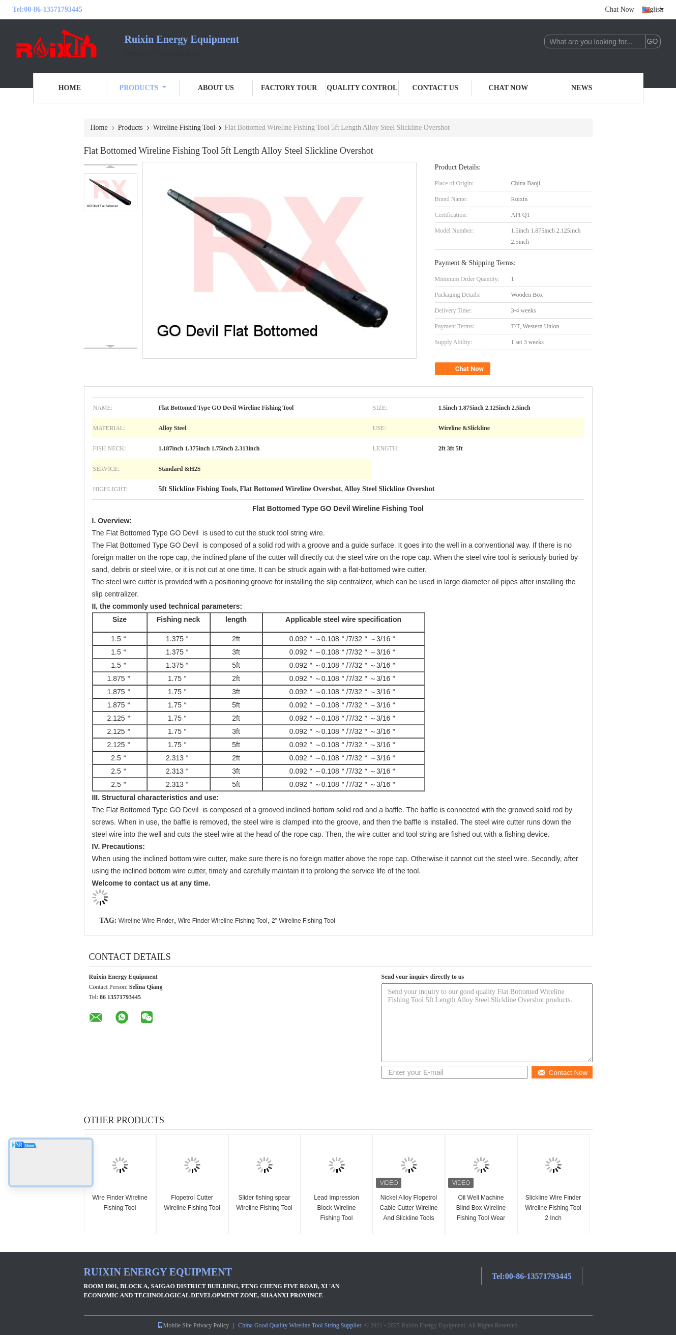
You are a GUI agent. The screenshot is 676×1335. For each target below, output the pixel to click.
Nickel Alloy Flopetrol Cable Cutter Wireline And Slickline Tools (408, 1208)
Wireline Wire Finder (146, 920)
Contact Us (435, 88)
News (581, 88)
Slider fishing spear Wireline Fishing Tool (264, 1202)
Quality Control (362, 88)
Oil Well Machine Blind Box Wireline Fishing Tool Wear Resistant (481, 1213)
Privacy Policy (211, 1325)
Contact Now (562, 1072)
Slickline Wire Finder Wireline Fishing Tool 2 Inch (553, 1208)
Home (69, 88)
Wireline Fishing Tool (184, 127)
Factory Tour (289, 88)
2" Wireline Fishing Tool (303, 920)
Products (143, 88)
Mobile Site (174, 1325)
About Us (216, 88)
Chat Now (619, 9)
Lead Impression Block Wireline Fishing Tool (336, 1208)
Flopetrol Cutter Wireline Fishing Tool (192, 1202)
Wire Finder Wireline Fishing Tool (223, 920)
